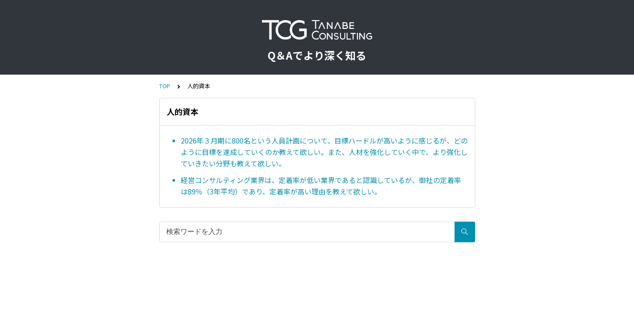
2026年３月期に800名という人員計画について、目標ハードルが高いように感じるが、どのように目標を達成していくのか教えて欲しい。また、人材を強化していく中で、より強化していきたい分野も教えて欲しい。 (324, 151)
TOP (164, 86)
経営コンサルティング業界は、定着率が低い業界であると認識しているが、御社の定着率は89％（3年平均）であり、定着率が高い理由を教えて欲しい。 (321, 186)
